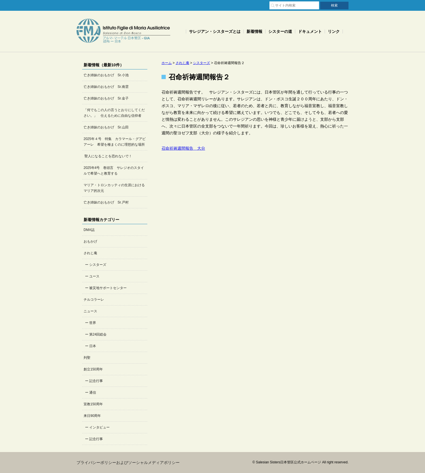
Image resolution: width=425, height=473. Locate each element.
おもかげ (90, 241)
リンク (334, 31)
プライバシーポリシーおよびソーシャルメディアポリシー (128, 462)
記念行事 (96, 381)
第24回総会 (98, 334)
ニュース (90, 311)
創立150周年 (93, 369)
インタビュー (99, 427)
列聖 (87, 358)
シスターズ (97, 265)
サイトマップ (221, 5)
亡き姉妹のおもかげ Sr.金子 (106, 98)
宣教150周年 (93, 404)
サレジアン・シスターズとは (215, 31)
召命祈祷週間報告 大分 (183, 148)
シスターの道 (280, 31)
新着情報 (254, 31)
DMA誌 (89, 230)
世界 (92, 323)
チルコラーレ (94, 300)
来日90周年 (92, 416)
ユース (94, 276)
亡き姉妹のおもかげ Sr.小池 (106, 75)
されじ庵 (90, 253)
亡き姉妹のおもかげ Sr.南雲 (106, 87)
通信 (92, 392)
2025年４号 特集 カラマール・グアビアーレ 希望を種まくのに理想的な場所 (115, 142)
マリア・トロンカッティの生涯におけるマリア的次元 (114, 188)
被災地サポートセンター (108, 288)
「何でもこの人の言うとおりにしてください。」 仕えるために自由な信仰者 (114, 113)
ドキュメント (310, 31)
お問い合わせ (251, 5)
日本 (92, 346)
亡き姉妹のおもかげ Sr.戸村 (106, 202)
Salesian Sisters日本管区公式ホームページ (123, 31)
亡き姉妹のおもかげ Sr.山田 (106, 127)
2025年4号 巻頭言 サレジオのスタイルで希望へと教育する (114, 170)
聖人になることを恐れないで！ (108, 156)
